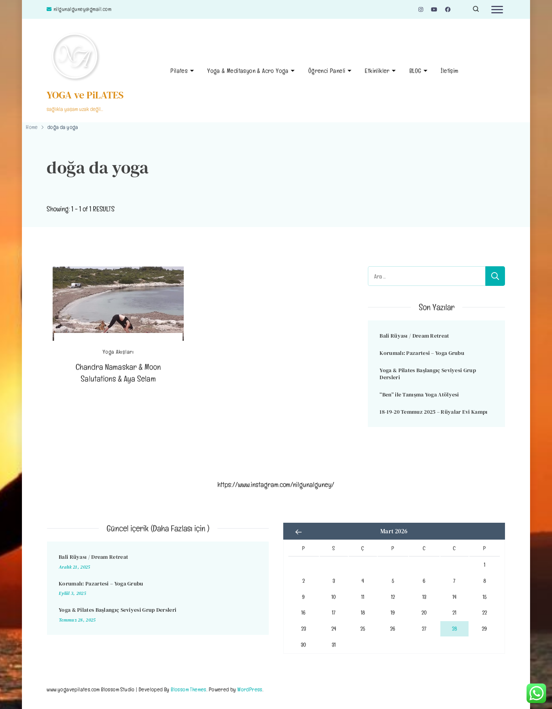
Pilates (179, 71)
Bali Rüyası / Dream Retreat (414, 336)
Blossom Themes (188, 689)
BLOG (415, 71)
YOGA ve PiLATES (85, 95)
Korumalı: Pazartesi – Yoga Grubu (422, 353)
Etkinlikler (377, 71)
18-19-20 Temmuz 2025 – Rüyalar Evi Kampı (433, 412)
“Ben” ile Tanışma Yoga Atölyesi (419, 394)
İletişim (449, 71)
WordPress (249, 689)
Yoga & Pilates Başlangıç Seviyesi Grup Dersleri (428, 374)
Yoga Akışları (118, 352)
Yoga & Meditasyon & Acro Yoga (248, 71)
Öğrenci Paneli (327, 71)
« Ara (299, 532)
